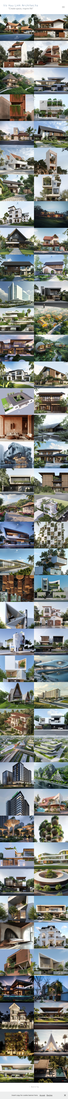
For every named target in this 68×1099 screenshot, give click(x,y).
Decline (49, 1095)
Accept (42, 1095)
